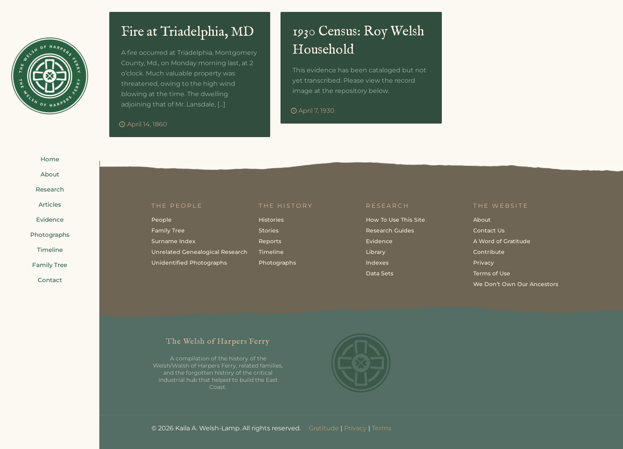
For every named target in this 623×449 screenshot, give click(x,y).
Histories (271, 219)
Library (375, 251)
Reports (270, 240)
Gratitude (324, 428)
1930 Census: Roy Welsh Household (358, 41)
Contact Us (489, 230)
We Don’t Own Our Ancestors (515, 283)
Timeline (271, 251)
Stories (269, 230)
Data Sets (379, 273)
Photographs (277, 262)
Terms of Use (491, 273)
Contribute (489, 251)
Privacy (483, 262)
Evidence (379, 240)
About (482, 219)
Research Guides (390, 230)
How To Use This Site (395, 219)
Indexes (377, 262)
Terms (381, 428)
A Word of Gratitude (501, 240)
